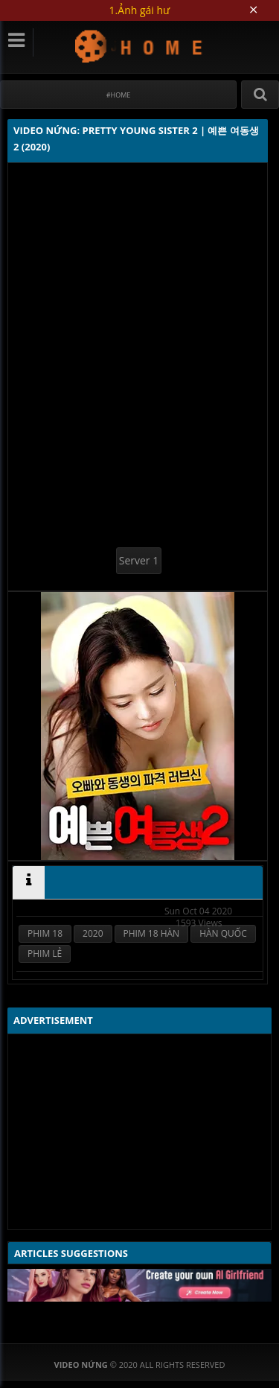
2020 (93, 933)
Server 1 (138, 560)
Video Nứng (139, 46)
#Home (118, 95)
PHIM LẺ (45, 953)
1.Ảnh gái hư (139, 10)
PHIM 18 (45, 933)
